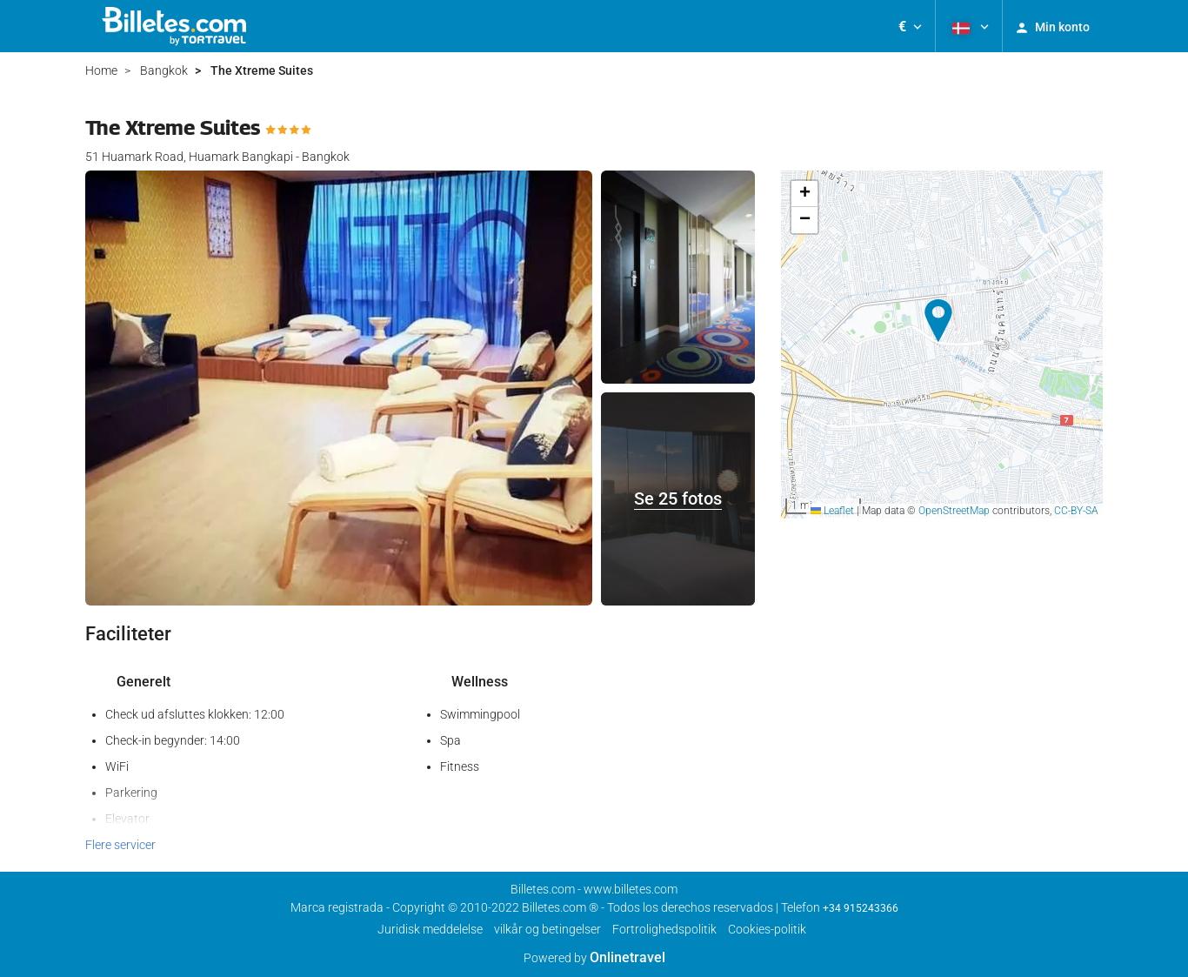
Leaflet (832, 511)
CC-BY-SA (1076, 511)
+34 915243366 (860, 908)
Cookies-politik (767, 929)
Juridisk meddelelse (430, 929)
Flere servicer (120, 845)
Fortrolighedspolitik (664, 929)
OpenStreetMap (954, 511)
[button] (910, 26)
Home (101, 70)
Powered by (594, 958)
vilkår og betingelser (547, 929)
